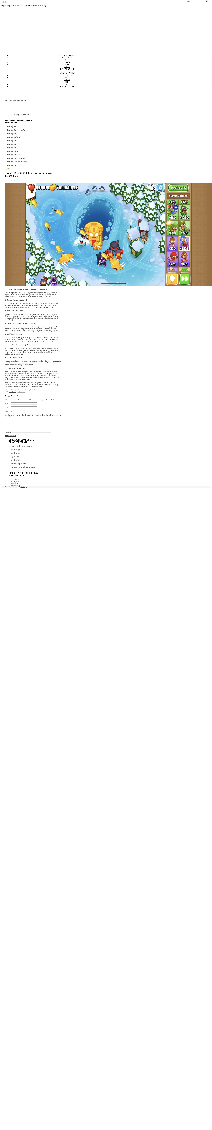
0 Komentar (21, 392)
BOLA (67, 64)
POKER (67, 62)
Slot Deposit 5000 (20, 158)
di (11, 390)
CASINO (67, 60)
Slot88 (16, 133)
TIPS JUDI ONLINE (67, 69)
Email (7, 407)
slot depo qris (15, 484)
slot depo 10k (15, 462)
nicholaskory (13, 392)
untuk (39, 390)
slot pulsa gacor (16, 452)
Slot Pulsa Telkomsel (21, 162)
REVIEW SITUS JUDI (67, 55)
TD (31, 390)
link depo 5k (15, 482)
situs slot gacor (16, 485)
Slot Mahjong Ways (20, 130)
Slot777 (16, 148)
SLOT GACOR (67, 57)
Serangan (22, 390)
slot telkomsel (15, 487)
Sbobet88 (17, 137)
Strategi (27, 390)
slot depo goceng (16, 455)
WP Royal (24, 489)
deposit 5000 (22, 466)
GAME (7, 169)
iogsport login (15, 459)
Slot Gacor (17, 126)
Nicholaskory (6, 2)
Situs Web (8, 411)
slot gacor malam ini (25, 448)
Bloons (8, 390)
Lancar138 (17, 165)
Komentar (8, 434)
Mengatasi (15, 390)
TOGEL (67, 67)
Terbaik (34, 390)
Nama (7, 403)
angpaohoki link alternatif (26, 470)
